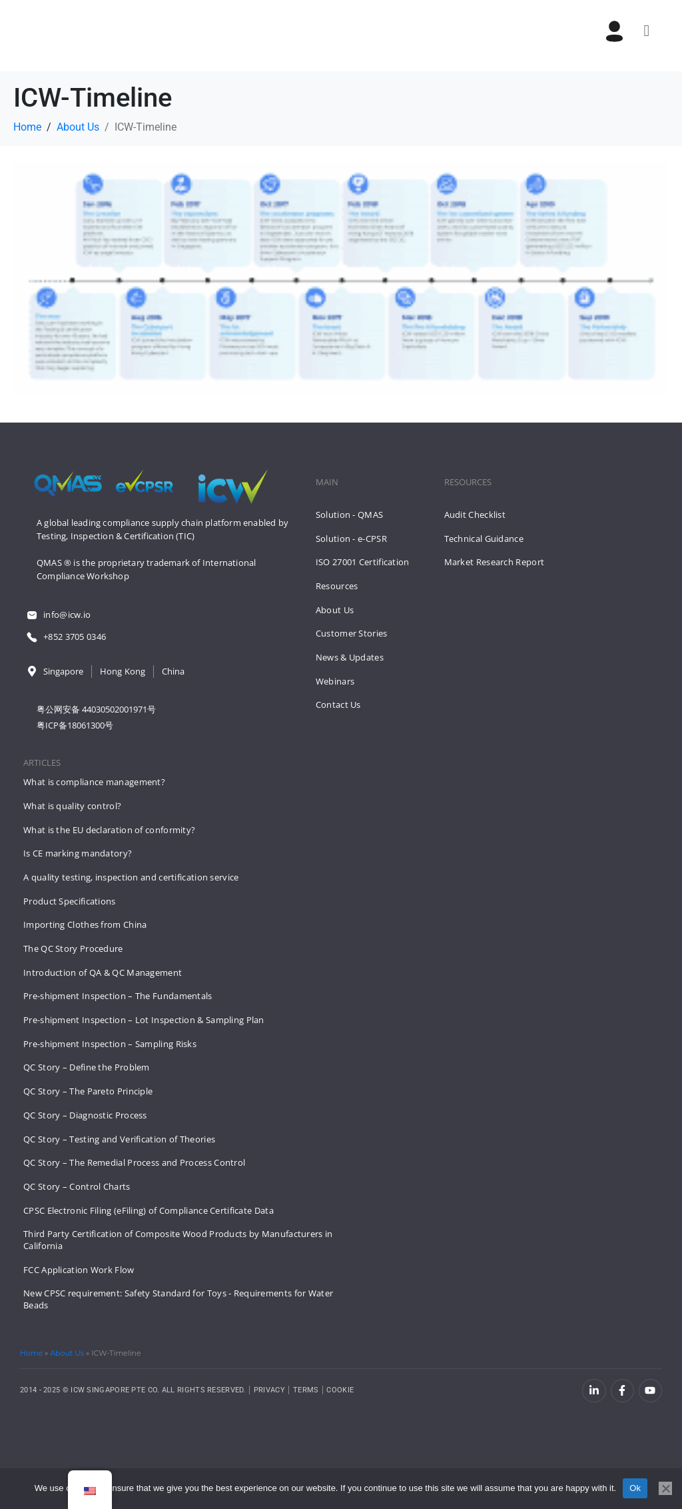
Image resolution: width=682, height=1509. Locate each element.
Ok (635, 1488)
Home (31, 1353)
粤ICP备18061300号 (75, 725)
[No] (665, 1488)
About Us (67, 1353)
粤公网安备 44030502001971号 (96, 709)
